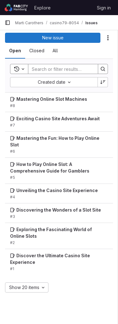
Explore (42, 7)
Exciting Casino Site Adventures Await (58, 118)
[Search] (69, 69)
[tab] (15, 51)
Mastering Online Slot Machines (51, 99)
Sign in (104, 7)
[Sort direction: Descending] (103, 82)
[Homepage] (16, 8)
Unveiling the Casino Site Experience (57, 190)
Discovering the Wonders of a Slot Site (58, 210)
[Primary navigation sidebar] (8, 23)
